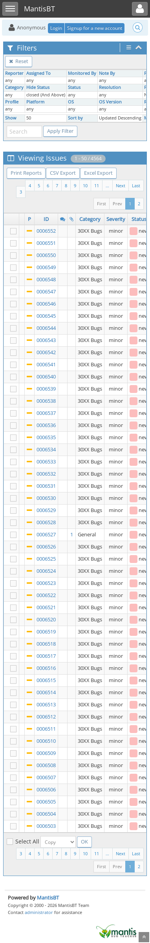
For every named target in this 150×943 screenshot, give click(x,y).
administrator (39, 912)
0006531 (46, 485)
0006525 (46, 558)
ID (46, 219)
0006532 (46, 473)
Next (120, 185)
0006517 (46, 655)
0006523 (46, 582)
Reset (18, 61)
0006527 (46, 534)
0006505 (46, 801)
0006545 (46, 315)
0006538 (46, 400)
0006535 (46, 437)
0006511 (46, 728)
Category (14, 87)
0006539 (46, 388)
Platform (35, 102)
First (101, 203)
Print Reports (26, 172)
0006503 (46, 825)
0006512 (46, 716)
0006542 (46, 352)
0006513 (46, 704)
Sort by (75, 118)
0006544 (46, 327)
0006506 (46, 789)
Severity (115, 219)
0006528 (46, 522)
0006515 (46, 680)
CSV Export (63, 172)
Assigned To (38, 73)
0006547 (46, 291)
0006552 (46, 230)
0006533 (46, 461)
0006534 (46, 449)
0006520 (46, 619)
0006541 (46, 364)
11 (96, 185)
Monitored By (82, 73)
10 (85, 185)
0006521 (46, 607)
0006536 (46, 425)
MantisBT (48, 897)
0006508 (46, 765)
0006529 (46, 510)
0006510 (46, 740)
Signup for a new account (94, 28)
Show (10, 118)
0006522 (46, 595)
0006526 (46, 546)
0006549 (46, 267)
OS (71, 102)
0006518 (46, 643)
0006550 (46, 255)
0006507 (46, 777)
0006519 (46, 631)
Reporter (14, 73)
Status (74, 87)
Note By (107, 73)
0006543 (46, 340)
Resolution (110, 87)
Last (136, 185)
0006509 (46, 753)
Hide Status (37, 87)
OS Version (110, 102)
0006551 (46, 242)
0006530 (46, 497)
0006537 (46, 412)
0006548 (46, 279)
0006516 (46, 668)
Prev (117, 203)
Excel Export (98, 172)
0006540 (46, 376)
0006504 (46, 813)
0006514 (46, 692)
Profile (11, 102)
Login (56, 28)
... (107, 185)
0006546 (46, 303)
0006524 (46, 570)
